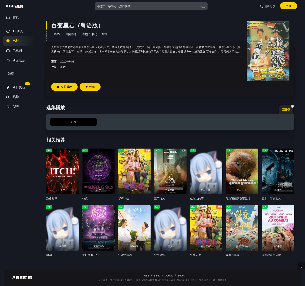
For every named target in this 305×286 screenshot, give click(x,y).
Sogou (181, 275)
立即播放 (64, 86)
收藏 (90, 86)
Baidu (157, 275)
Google (169, 275)
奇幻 (104, 34)
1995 (56, 34)
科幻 (94, 34)
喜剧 (85, 34)
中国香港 (71, 34)
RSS (146, 275)
